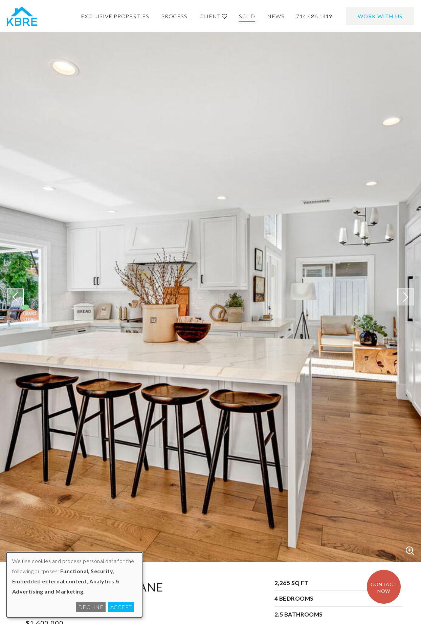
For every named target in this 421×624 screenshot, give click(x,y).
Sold (247, 16)
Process (174, 16)
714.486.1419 (314, 16)
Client (213, 16)
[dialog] (74, 584)
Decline (90, 607)
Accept (121, 607)
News (276, 16)
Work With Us (380, 16)
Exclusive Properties (115, 16)
